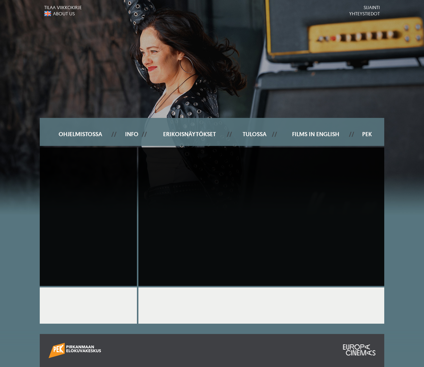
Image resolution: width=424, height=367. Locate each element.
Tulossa (254, 134)
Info (131, 134)
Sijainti (372, 7)
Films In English (315, 134)
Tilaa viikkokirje (63, 7)
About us (64, 14)
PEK (367, 134)
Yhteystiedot (364, 14)
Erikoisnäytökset (189, 134)
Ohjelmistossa (80, 134)
